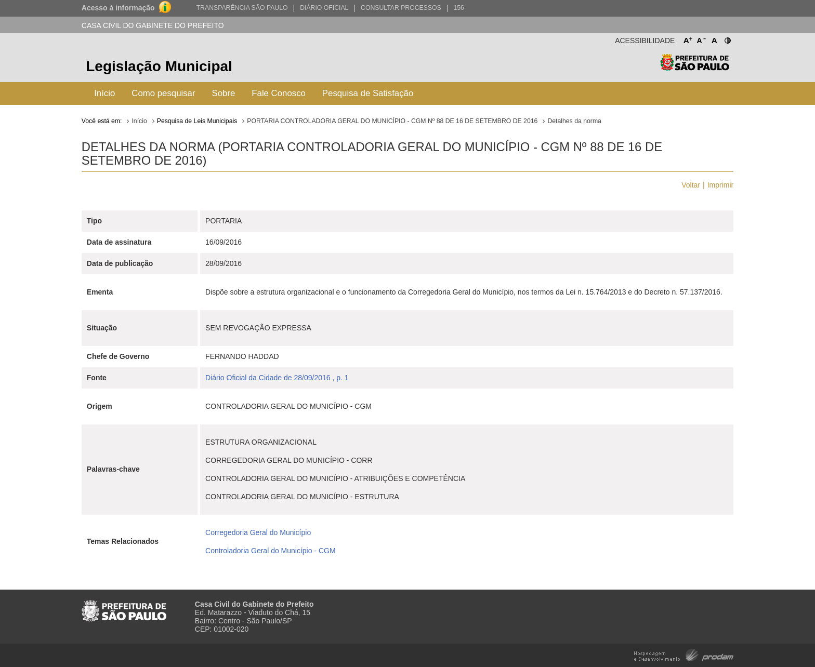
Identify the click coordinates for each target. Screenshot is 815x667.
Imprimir (720, 185)
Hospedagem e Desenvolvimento (683, 654)
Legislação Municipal (159, 66)
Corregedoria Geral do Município (258, 532)
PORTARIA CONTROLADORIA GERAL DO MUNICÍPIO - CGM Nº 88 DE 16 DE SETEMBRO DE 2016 (392, 121)
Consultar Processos (401, 7)
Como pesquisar (163, 93)
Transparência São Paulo (242, 7)
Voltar (690, 185)
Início (104, 93)
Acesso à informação (118, 8)
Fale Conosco (279, 93)
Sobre (223, 93)
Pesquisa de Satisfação (367, 93)
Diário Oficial (324, 7)
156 (458, 7)
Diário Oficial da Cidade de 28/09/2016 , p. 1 (277, 377)
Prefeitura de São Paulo (694, 68)
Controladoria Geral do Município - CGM (270, 550)
